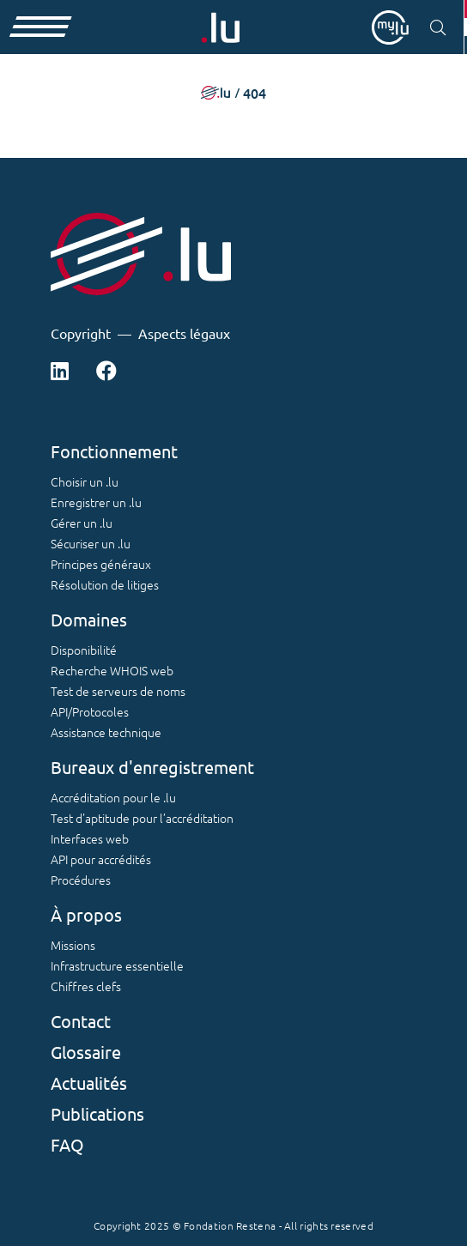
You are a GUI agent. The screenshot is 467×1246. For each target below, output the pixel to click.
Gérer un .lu (81, 522)
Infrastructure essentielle (117, 965)
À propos (86, 914)
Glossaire (86, 1051)
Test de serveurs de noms (118, 690)
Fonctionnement (114, 451)
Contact (81, 1020)
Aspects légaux (184, 333)
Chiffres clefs (86, 986)
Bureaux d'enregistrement (152, 766)
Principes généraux (101, 563)
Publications (97, 1113)
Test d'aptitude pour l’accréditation (142, 817)
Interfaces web (90, 838)
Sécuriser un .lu (90, 543)
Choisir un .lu (84, 481)
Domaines (89, 619)
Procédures (81, 879)
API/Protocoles (90, 711)
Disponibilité (84, 649)
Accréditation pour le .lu (113, 797)
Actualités (89, 1082)
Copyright (81, 333)
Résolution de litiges (105, 584)
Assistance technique (106, 732)
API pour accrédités (101, 859)
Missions (73, 944)
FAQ (67, 1144)
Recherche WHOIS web (112, 670)
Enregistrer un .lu (96, 502)
